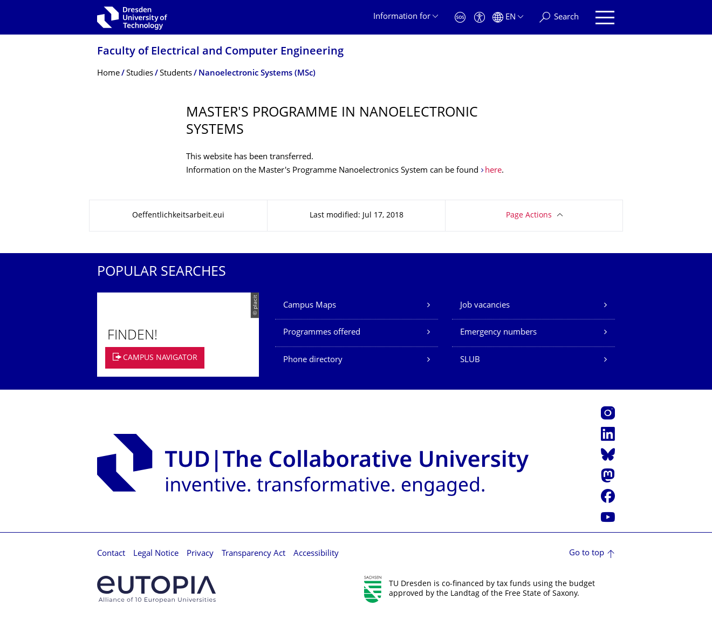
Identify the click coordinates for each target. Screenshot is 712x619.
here (493, 171)
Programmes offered (321, 333)
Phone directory (313, 360)
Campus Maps (309, 306)
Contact (111, 554)
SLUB (470, 360)
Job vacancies (485, 306)
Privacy (200, 554)
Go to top (586, 553)
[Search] (559, 17)
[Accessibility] (479, 17)
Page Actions (529, 215)
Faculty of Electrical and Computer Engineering (220, 52)
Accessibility (316, 554)
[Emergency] (460, 17)
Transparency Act (253, 554)
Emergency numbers (498, 333)
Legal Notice (156, 554)
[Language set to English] (507, 17)
